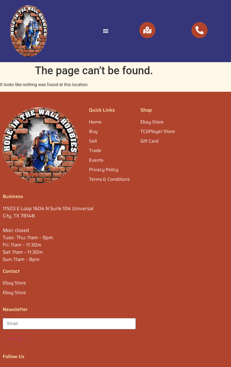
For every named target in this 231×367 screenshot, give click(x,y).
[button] (105, 31)
